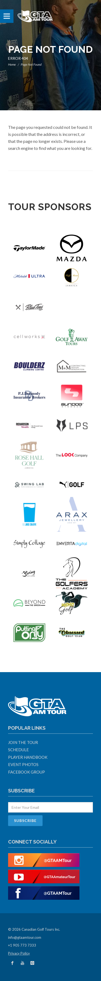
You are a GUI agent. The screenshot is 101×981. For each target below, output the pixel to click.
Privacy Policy (19, 953)
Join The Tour (23, 742)
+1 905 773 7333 (22, 945)
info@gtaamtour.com (24, 937)
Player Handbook (27, 757)
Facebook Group (26, 772)
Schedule (18, 749)
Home (12, 64)
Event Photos (23, 764)
